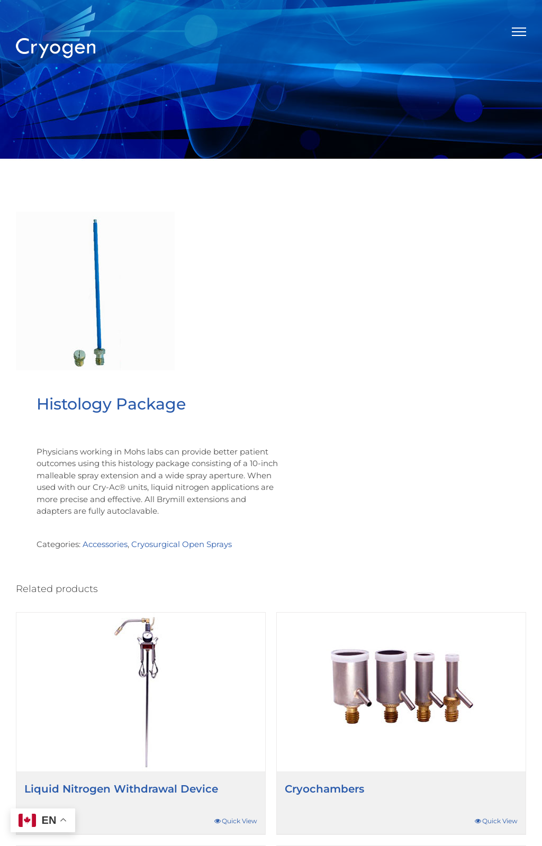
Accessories (105, 544)
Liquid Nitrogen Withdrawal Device (121, 789)
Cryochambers (324, 789)
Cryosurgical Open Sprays (181, 544)
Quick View (239, 821)
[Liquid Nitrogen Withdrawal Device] (140, 692)
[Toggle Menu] (519, 32)
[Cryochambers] (401, 692)
